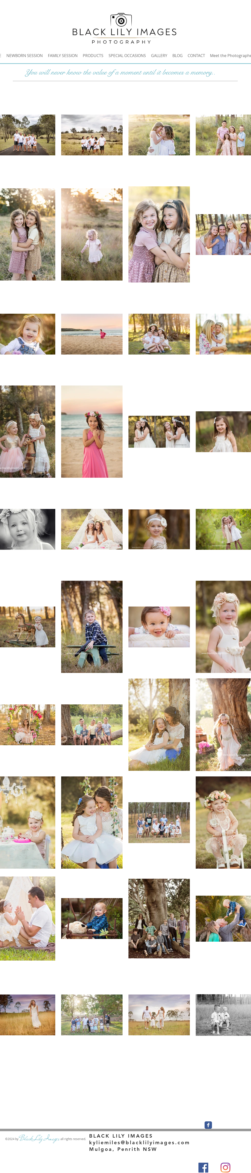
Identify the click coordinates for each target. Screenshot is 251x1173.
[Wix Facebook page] (208, 1125)
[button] (159, 55)
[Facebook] (203, 1168)
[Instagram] (225, 1168)
